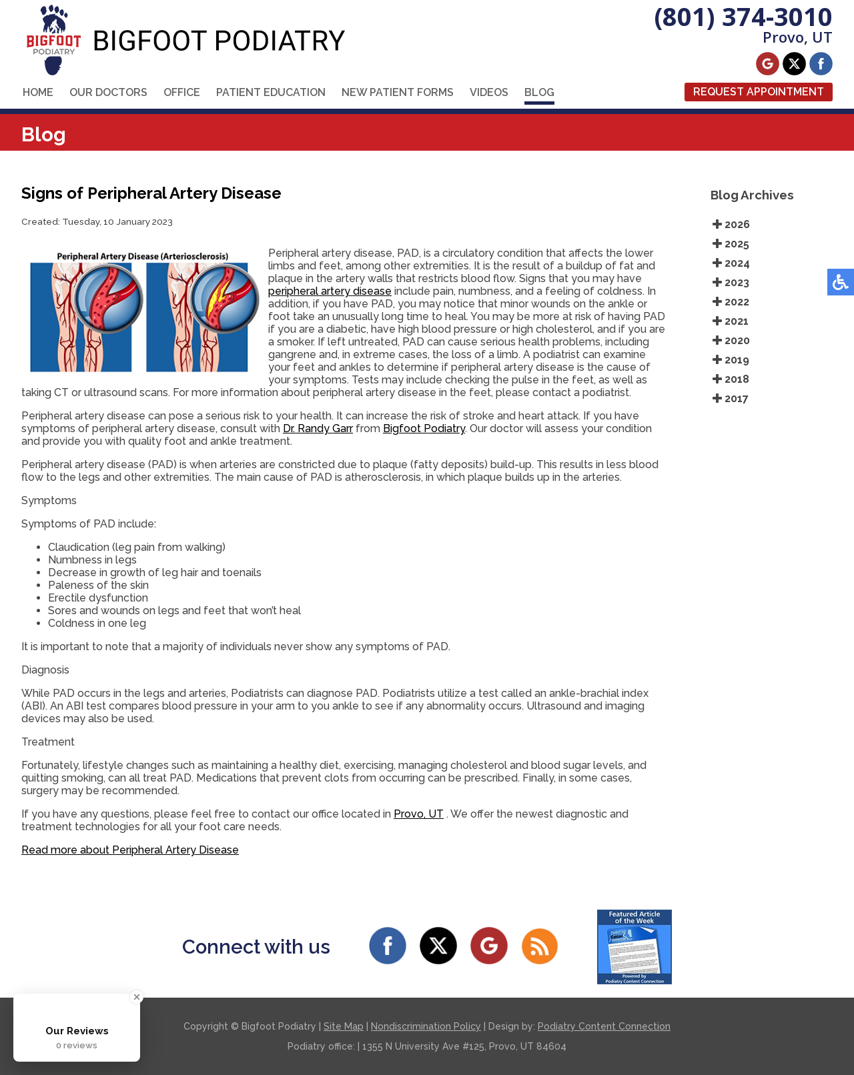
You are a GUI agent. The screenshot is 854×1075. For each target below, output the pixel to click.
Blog (539, 92)
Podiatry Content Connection (604, 1026)
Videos (489, 92)
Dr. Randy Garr (318, 428)
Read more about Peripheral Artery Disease (130, 850)
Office (181, 92)
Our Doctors (108, 92)
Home (38, 92)
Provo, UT (419, 814)
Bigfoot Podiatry (424, 428)
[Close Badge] (136, 997)
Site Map (344, 1026)
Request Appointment (758, 91)
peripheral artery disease (330, 291)
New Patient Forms (398, 92)
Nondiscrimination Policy (426, 1026)
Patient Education (271, 92)
